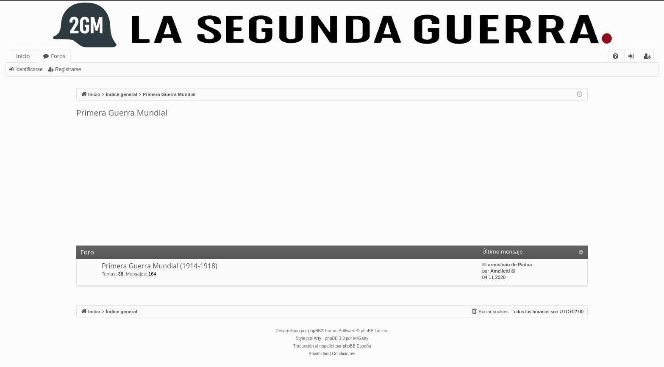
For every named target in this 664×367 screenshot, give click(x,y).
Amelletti (500, 270)
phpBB (314, 330)
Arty (317, 338)
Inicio (23, 56)
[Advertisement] (332, 182)
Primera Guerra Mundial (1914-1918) (159, 265)
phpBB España (357, 346)
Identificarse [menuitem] (633, 57)
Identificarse (29, 69)
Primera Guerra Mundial (121, 112)
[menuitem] (615, 56)
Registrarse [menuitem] (648, 57)
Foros (58, 56)
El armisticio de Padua (507, 264)
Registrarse (68, 69)
